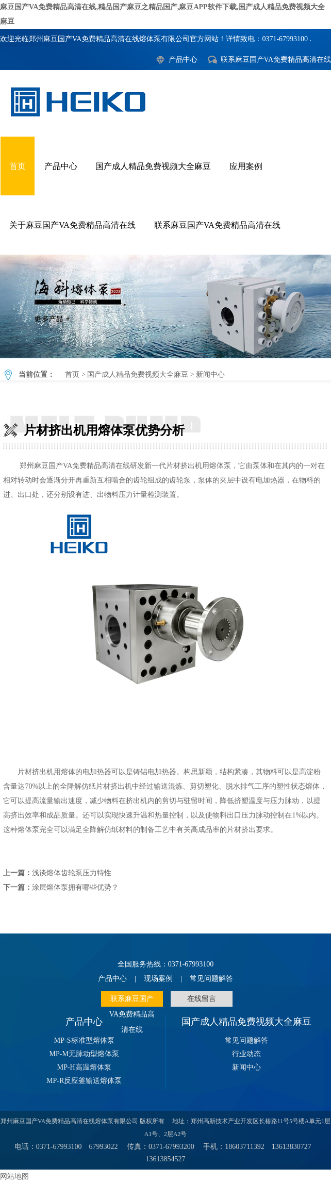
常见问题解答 (211, 978)
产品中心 (183, 59)
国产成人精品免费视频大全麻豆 (153, 166)
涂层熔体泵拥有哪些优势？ (75, 887)
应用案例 (245, 166)
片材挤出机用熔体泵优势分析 (165, 306)
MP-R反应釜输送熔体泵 (84, 1081)
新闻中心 (210, 374)
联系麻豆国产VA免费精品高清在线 (276, 59)
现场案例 (158, 978)
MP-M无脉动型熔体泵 (84, 1054)
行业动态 (246, 1054)
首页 (17, 166)
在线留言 (201, 999)
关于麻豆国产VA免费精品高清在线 (72, 225)
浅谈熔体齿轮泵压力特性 (71, 873)
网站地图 (14, 1176)
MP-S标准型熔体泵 (84, 1040)
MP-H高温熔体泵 (84, 1067)
